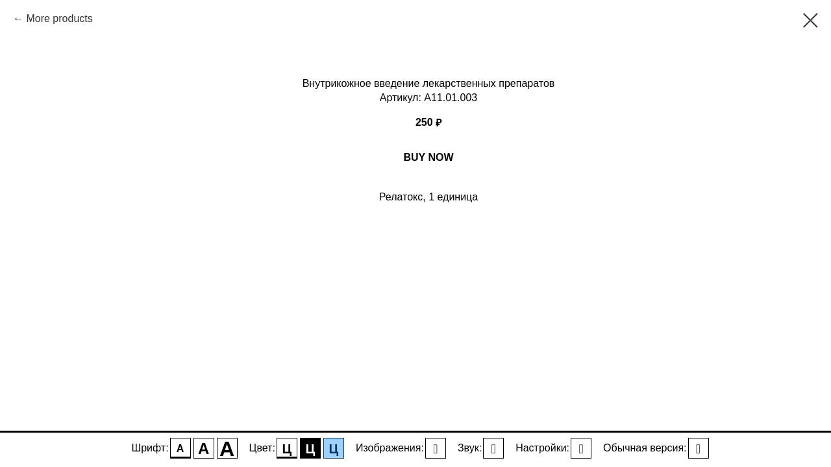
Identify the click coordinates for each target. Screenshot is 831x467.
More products (59, 18)
